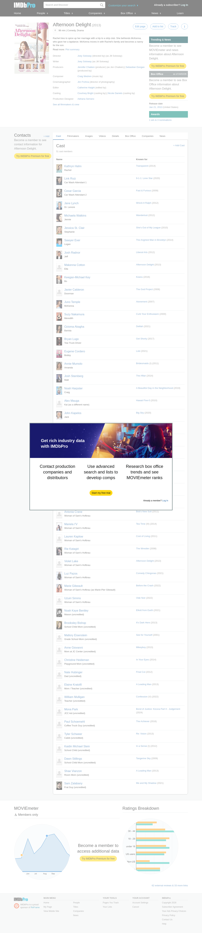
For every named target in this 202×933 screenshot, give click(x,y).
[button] (101, 493)
